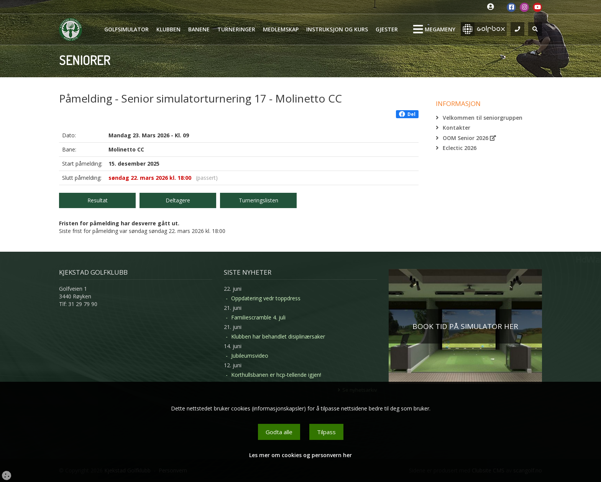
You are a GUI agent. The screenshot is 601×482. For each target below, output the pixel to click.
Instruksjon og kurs (337, 29)
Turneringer (236, 29)
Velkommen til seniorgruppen (482, 117)
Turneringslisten (258, 200)
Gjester (387, 29)
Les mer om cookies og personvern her (300, 455)
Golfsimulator (126, 29)
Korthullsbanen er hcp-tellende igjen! (276, 374)
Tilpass (326, 432)
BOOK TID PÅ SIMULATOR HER (465, 326)
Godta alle (279, 432)
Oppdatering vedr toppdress (265, 298)
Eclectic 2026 (459, 147)
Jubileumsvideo (249, 355)
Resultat (97, 200)
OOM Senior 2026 (469, 138)
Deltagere (178, 200)
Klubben (168, 29)
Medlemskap (281, 29)
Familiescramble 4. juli (258, 317)
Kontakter (456, 127)
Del (407, 114)
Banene (199, 29)
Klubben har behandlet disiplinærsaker (278, 336)
